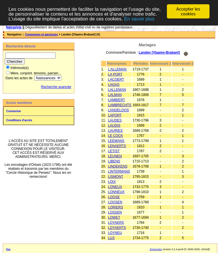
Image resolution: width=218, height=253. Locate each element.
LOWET (114, 217)
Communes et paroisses (41, 34)
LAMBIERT (116, 100)
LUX (111, 238)
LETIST (114, 151)
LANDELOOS (118, 110)
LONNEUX (116, 192)
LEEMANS (116, 141)
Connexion (13, 111)
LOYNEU (115, 233)
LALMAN (115, 95)
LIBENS (114, 161)
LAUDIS (114, 125)
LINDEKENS (117, 166)
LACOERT (116, 79)
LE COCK (115, 135)
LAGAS (114, 84)
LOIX (112, 181)
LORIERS (115, 207)
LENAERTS (117, 146)
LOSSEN (115, 212)
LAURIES (115, 130)
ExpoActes (156, 249)
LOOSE (114, 197)
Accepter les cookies (188, 11)
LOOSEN (115, 202)
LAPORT (115, 115)
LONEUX (115, 187)
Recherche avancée (56, 87)
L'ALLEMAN (117, 69)
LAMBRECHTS (119, 105)
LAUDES (115, 120)
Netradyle (14, 27)
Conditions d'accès (19, 120)
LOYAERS (116, 222)
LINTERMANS (119, 171)
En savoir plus (139, 18)
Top (8, 249)
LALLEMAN (117, 89)
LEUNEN (115, 156)
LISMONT (115, 176)
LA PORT (115, 74)
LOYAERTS (117, 227)
